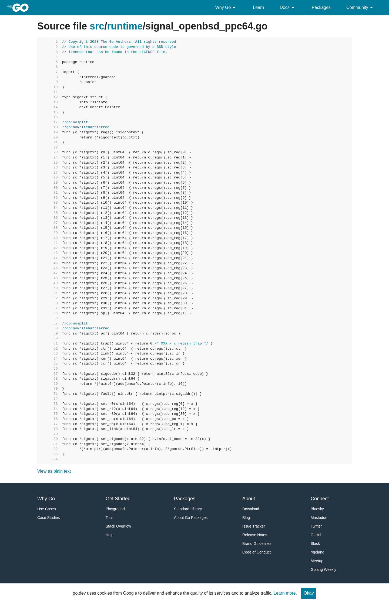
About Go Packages (191, 517)
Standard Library (188, 509)
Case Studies (48, 517)
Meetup (317, 561)
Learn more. (285, 593)
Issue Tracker (253, 526)
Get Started (118, 498)
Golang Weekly (323, 569)
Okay (309, 593)
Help (109, 535)
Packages (321, 7)
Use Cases (46, 509)
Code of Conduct (256, 552)
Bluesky (317, 509)
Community (360, 7)
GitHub (317, 535)
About (248, 498)
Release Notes (254, 535)
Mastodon (319, 517)
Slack (315, 543)
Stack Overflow (118, 526)
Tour (109, 517)
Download (250, 509)
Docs (288, 7)
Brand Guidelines (256, 543)
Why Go (226, 7)
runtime (125, 26)
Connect (320, 498)
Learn (258, 7)
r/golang (317, 552)
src (97, 26)
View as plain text (54, 471)
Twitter (316, 526)
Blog (246, 517)
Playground (115, 509)
